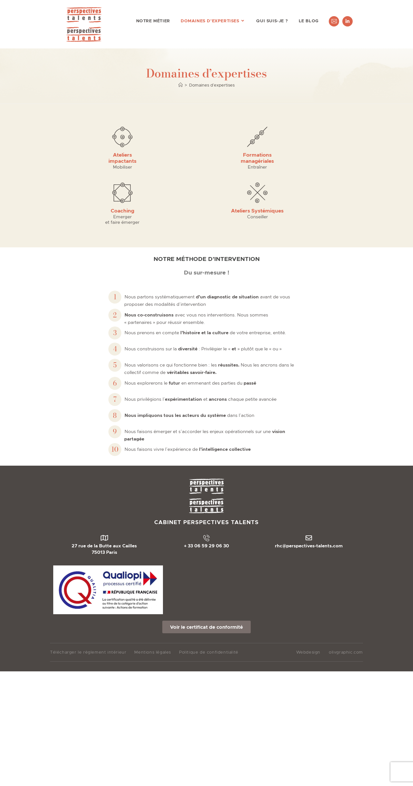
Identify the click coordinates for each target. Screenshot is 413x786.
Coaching (244, 154)
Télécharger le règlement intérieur (88, 597)
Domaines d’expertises (212, 85)
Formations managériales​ (168, 157)
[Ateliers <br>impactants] (93, 137)
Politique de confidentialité (208, 597)
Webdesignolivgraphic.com (329, 597)
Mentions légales (152, 597)
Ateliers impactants (93, 157)
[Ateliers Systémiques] (320, 137)
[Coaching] (244, 137)
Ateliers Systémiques (320, 154)
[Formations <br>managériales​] (168, 137)
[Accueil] (180, 85)
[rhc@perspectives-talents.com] (309, 483)
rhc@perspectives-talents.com (309, 490)
